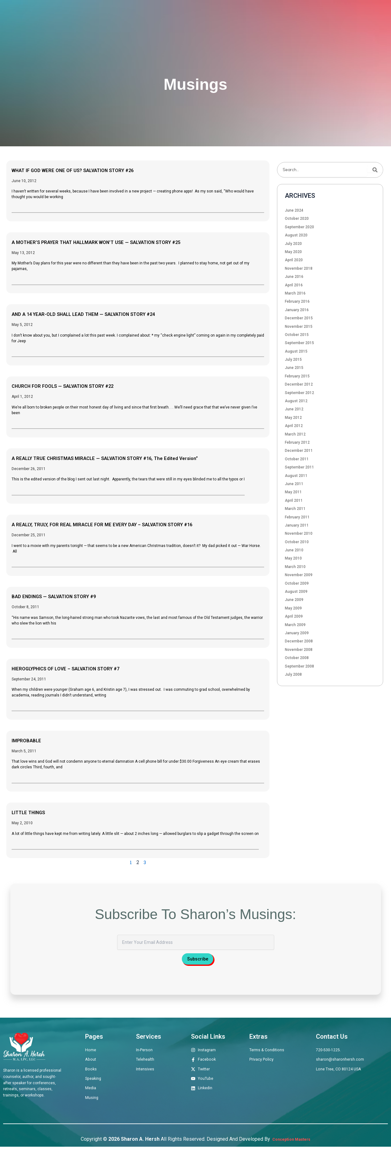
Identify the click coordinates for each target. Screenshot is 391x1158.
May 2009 (293, 608)
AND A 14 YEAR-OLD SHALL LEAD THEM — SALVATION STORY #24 (107, 313)
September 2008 (299, 666)
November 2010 (298, 533)
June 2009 (294, 600)
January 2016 (297, 310)
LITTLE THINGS (34, 812)
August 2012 (296, 401)
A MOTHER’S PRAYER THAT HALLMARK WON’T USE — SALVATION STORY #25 (124, 242)
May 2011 (293, 492)
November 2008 (298, 649)
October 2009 (297, 583)
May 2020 (293, 252)
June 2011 (294, 484)
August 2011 (296, 475)
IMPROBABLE (31, 740)
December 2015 (299, 318)
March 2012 (295, 434)
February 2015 (297, 376)
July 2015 (293, 359)
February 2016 (297, 301)
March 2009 (295, 625)
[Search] (375, 169)
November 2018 (298, 268)
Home (108, 17)
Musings (319, 17)
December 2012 (299, 384)
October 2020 (297, 218)
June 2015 (294, 367)
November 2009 (298, 575)
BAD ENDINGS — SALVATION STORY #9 (68, 596)
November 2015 (298, 326)
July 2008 (293, 674)
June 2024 (294, 210)
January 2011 (297, 525)
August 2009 (296, 591)
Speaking (259, 17)
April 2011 (294, 500)
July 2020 (293, 243)
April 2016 (294, 285)
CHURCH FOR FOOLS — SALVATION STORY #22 (79, 385)
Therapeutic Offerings (181, 17)
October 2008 (297, 658)
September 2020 (299, 227)
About (134, 17)
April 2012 (294, 426)
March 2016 (295, 293)
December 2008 (299, 641)
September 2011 (299, 467)
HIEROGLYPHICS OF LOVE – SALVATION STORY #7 (84, 668)
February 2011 (297, 517)
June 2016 (294, 276)
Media (290, 17)
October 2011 (297, 459)
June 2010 (294, 550)
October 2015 (297, 335)
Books (229, 17)
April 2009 (294, 616)
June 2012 (294, 409)
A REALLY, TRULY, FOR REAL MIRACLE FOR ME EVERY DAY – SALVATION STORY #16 (132, 524)
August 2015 (296, 351)
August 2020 (296, 235)
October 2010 (297, 542)
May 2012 (293, 417)
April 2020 (294, 260)
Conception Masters (291, 1151)
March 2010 (295, 567)
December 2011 (299, 450)
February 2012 (297, 442)
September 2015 (299, 343)
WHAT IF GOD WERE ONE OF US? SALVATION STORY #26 (93, 170)
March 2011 (295, 508)
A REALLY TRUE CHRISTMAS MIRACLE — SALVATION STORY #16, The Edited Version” (135, 458)
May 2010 (293, 558)
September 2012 (299, 393)
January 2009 (297, 633)
